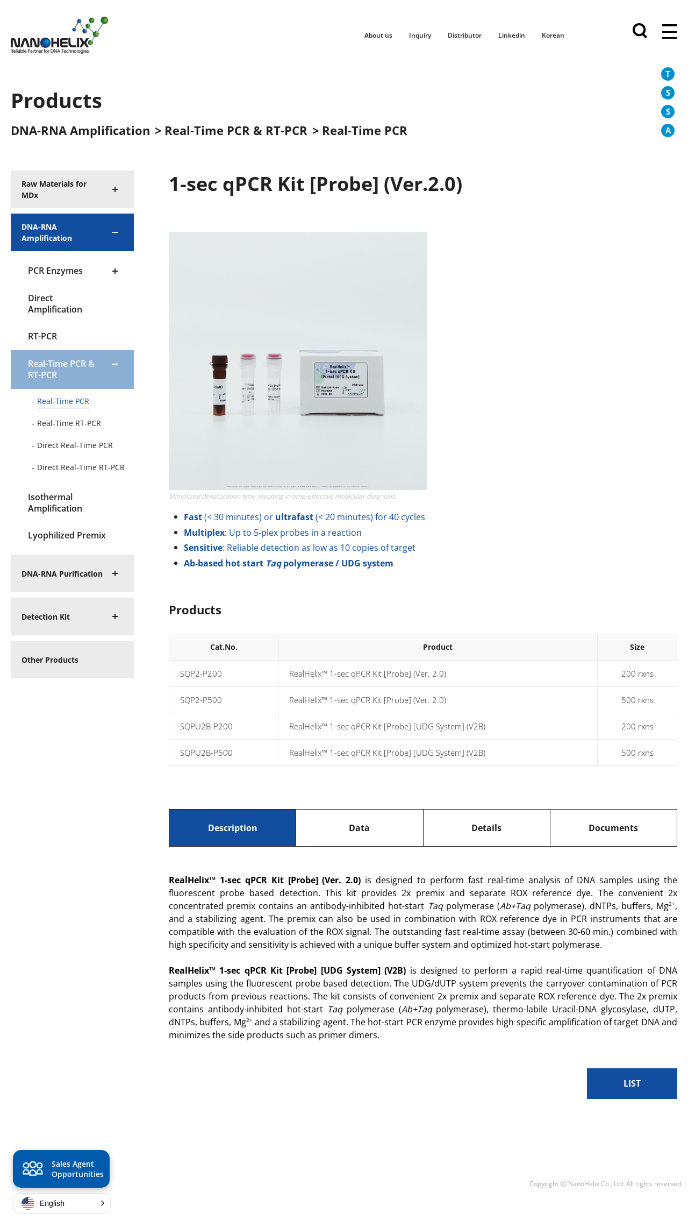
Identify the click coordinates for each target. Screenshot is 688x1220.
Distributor (465, 35)
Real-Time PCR (63, 401)
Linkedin (511, 35)
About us (378, 35)
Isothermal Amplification (55, 502)
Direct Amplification (55, 303)
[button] (61, 1203)
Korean (553, 35)
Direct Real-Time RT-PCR (81, 467)
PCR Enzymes (55, 270)
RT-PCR (42, 336)
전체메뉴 (669, 32)
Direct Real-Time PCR (75, 445)
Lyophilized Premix (67, 535)
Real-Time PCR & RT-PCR (61, 369)
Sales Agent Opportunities (61, 1170)
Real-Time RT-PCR (69, 423)
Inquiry (420, 35)
